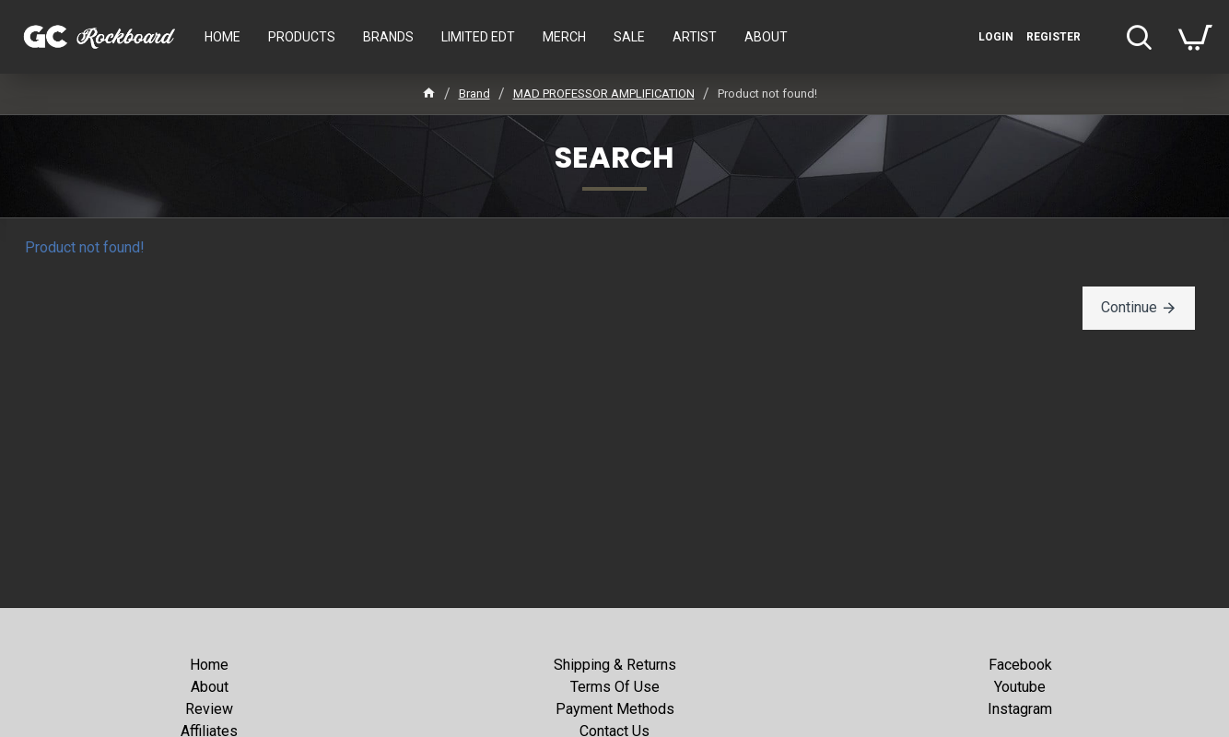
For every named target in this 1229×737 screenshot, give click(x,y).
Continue (1129, 307)
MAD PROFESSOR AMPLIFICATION (604, 93)
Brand (474, 93)
